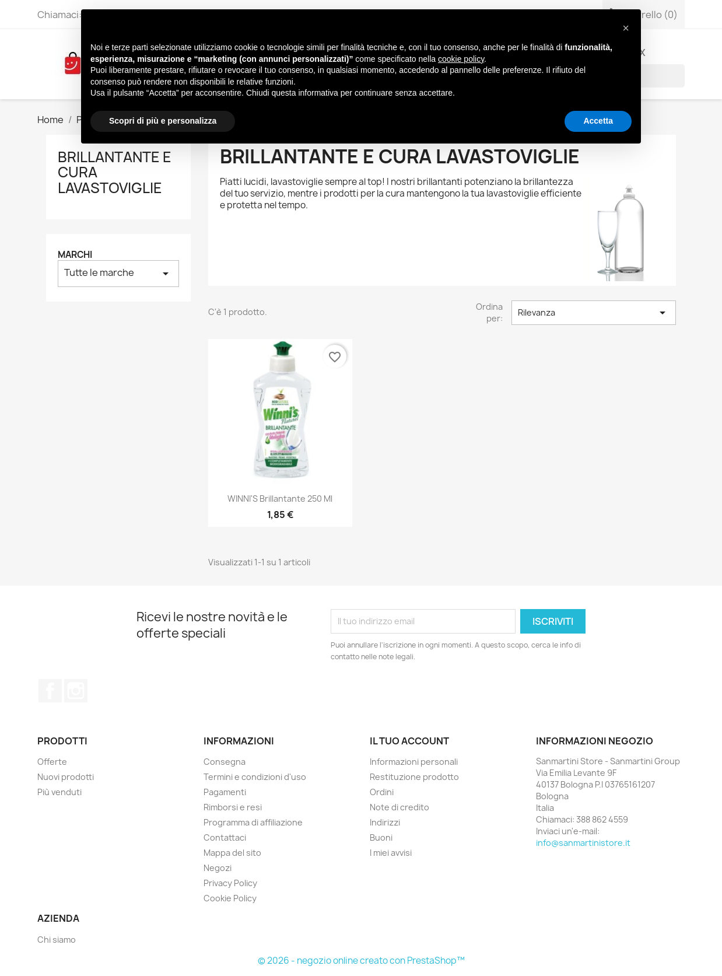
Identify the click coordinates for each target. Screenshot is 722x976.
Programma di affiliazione (253, 822)
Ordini (382, 791)
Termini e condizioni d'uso (255, 776)
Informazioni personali (414, 761)
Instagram (75, 690)
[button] (625, 28)
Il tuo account (409, 740)
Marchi (75, 255)
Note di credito (399, 807)
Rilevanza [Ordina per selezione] (594, 313)
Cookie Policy (230, 898)
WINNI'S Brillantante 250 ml (279, 498)
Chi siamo (56, 939)
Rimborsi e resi (233, 807)
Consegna (225, 761)
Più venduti (59, 791)
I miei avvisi (391, 852)
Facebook (50, 690)
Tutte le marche (118, 273)
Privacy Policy (230, 882)
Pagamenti (225, 791)
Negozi (218, 867)
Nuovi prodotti (65, 776)
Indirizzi (385, 822)
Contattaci (225, 837)
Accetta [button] (598, 120)
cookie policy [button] (461, 59)
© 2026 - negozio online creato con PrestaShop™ (361, 960)
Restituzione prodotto (414, 776)
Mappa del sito (232, 852)
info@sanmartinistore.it (583, 842)
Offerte (52, 761)
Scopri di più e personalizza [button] (162, 120)
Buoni (381, 837)
